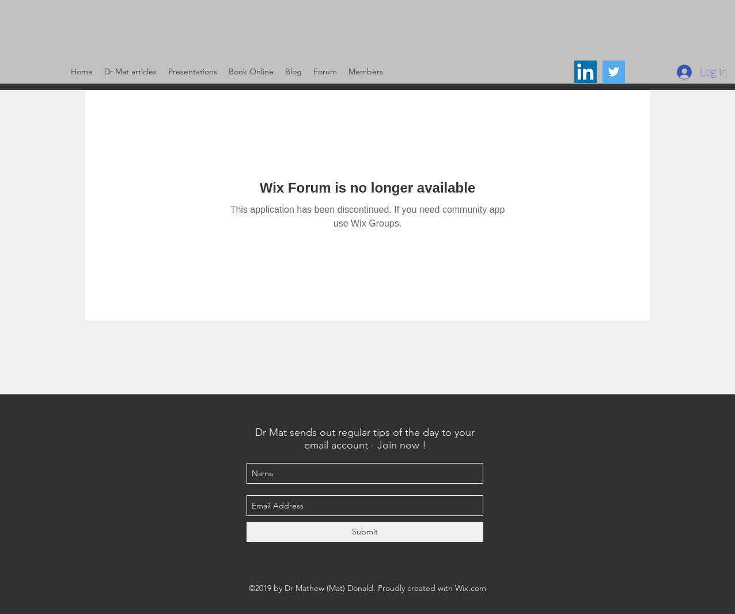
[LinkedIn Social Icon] (585, 72)
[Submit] (365, 532)
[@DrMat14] (614, 72)
